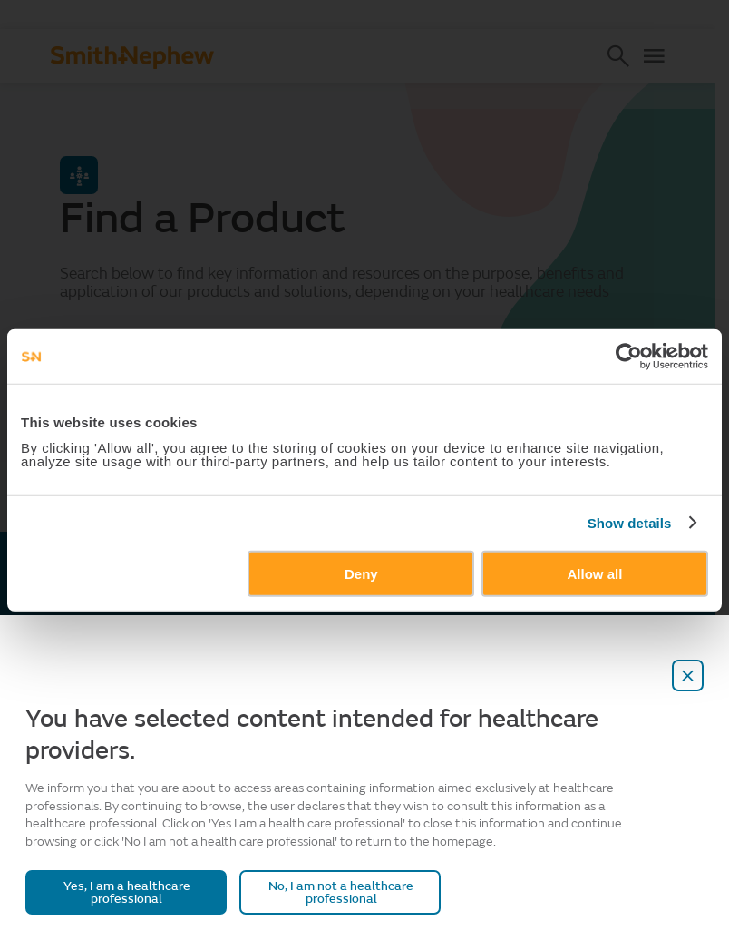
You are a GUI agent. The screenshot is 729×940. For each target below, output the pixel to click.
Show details (630, 523)
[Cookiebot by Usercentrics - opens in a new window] (628, 356)
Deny (361, 573)
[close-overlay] (688, 675)
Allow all (595, 573)
